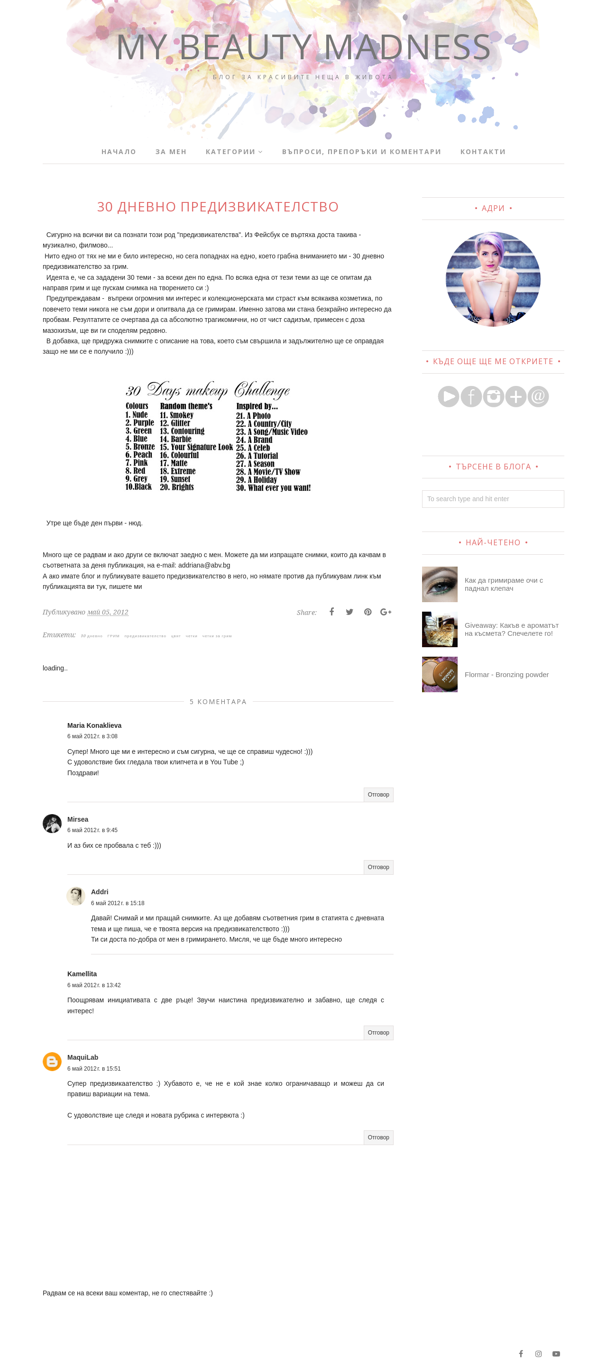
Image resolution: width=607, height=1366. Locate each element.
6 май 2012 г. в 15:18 (118, 903)
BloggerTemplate (166, 1354)
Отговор (378, 794)
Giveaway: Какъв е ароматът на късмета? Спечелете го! (512, 629)
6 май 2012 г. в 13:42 (94, 985)
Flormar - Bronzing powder (507, 674)
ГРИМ (114, 635)
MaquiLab (82, 1057)
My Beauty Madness (303, 46)
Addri (100, 892)
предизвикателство (145, 635)
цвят (176, 635)
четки (192, 635)
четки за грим (217, 635)
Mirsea (77, 819)
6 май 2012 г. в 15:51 (94, 1068)
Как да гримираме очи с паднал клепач (504, 584)
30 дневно (92, 635)
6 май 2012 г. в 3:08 (92, 736)
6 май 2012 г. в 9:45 (92, 830)
